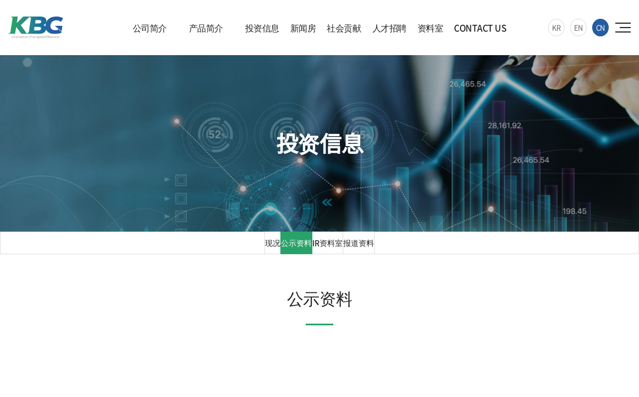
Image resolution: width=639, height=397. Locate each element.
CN (600, 27)
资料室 (430, 27)
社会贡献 (344, 27)
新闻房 (303, 27)
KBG (46, 30)
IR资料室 (329, 247)
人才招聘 (389, 27)
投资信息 (262, 27)
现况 (259, 247)
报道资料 (369, 247)
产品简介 (206, 27)
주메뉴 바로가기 (0, 0)
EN (578, 27)
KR (556, 27)
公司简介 (150, 27)
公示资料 (289, 247)
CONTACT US (480, 27)
